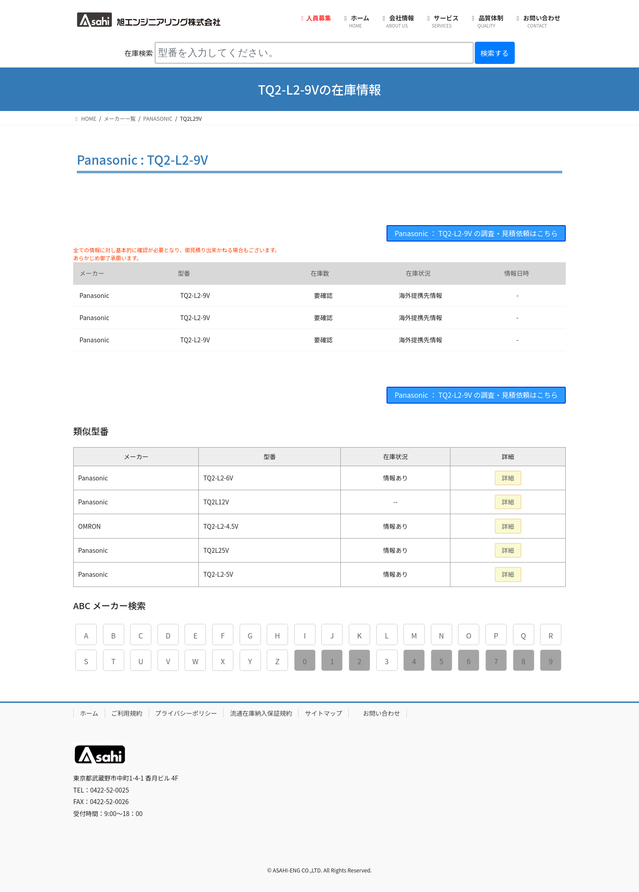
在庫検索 (138, 53)
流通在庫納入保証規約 (261, 713)
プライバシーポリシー (186, 713)
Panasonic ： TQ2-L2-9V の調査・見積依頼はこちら (475, 233)
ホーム (89, 713)
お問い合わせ (381, 713)
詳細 (508, 478)
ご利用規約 (126, 713)
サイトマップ (323, 713)
